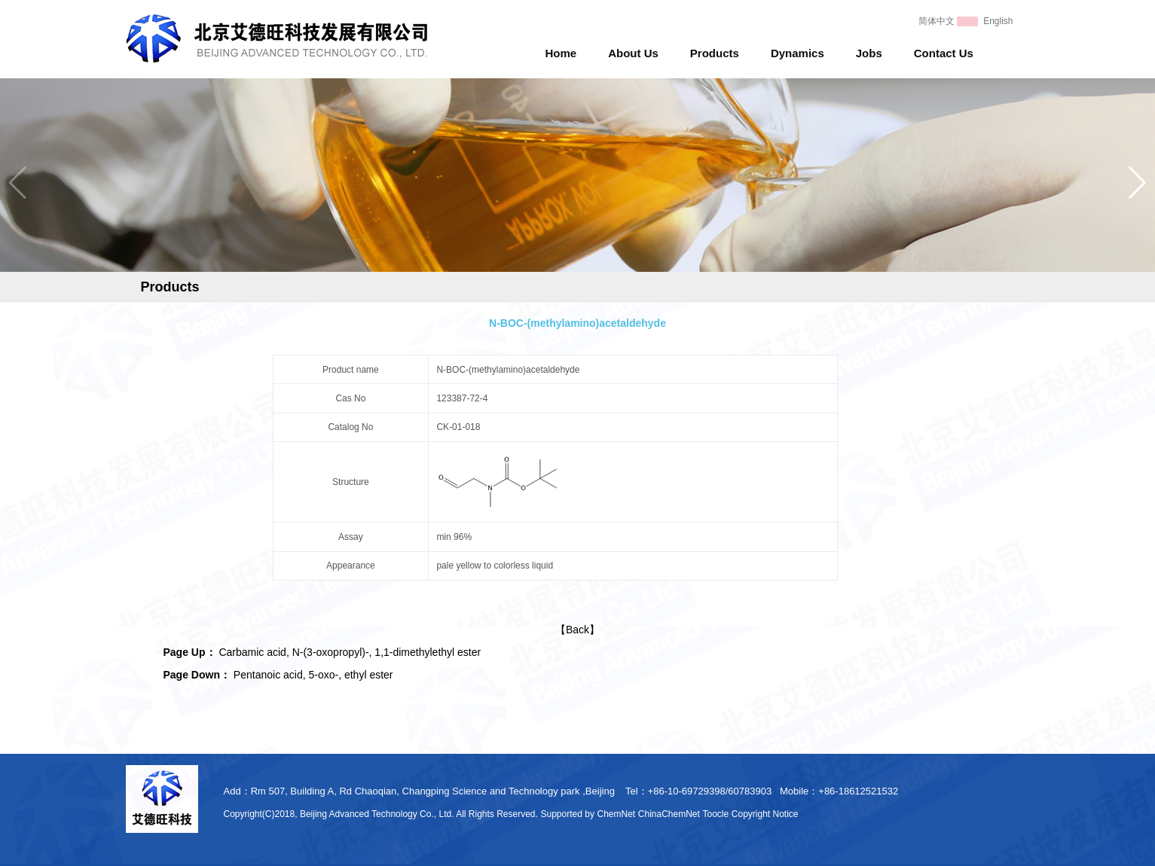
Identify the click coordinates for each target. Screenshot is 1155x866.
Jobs (869, 53)
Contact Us (943, 53)
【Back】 (577, 630)
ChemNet (616, 814)
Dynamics (797, 53)
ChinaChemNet (669, 814)
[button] (1137, 183)
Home (561, 53)
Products (714, 53)
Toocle (716, 814)
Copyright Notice (765, 814)
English (998, 21)
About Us (633, 53)
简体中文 (936, 21)
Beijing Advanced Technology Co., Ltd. (377, 814)
